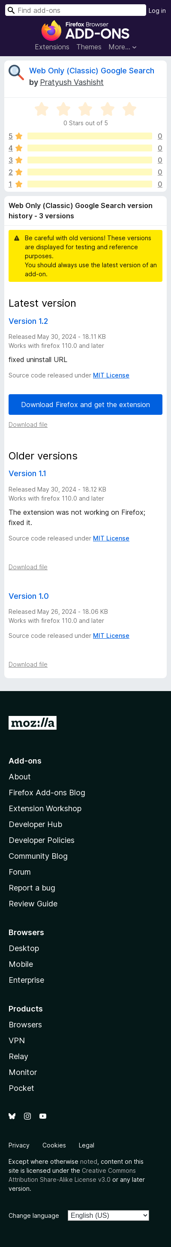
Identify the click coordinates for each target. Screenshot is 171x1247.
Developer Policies (42, 840)
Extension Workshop (45, 808)
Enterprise (26, 979)
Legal (86, 1145)
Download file (28, 424)
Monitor (23, 1072)
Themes (89, 46)
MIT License (111, 375)
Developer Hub (35, 824)
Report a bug (32, 887)
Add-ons (25, 760)
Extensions (52, 46)
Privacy (19, 1145)
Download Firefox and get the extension (85, 404)
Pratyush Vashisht (72, 82)
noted (88, 1161)
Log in (157, 10)
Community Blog (38, 856)
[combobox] (75, 10)
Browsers (25, 1024)
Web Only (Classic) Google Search (91, 70)
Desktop (24, 948)
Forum (20, 871)
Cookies (54, 1145)
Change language (34, 1215)
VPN (17, 1040)
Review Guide (33, 903)
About (20, 776)
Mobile (21, 964)
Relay (18, 1056)
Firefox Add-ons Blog (47, 792)
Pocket (21, 1088)
